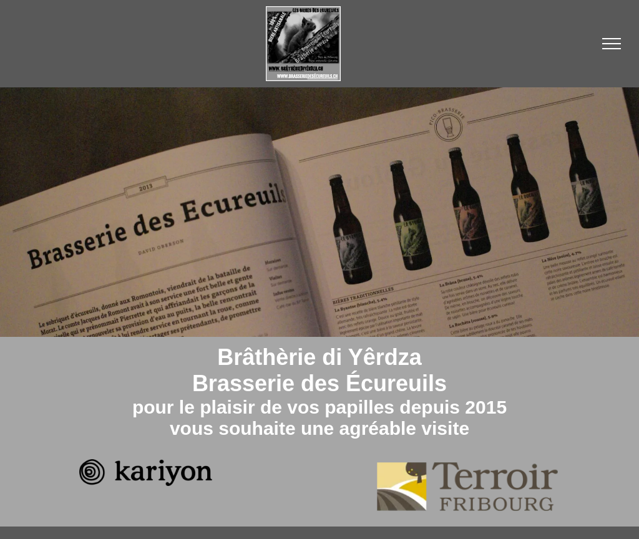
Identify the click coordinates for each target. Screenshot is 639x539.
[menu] (611, 43)
